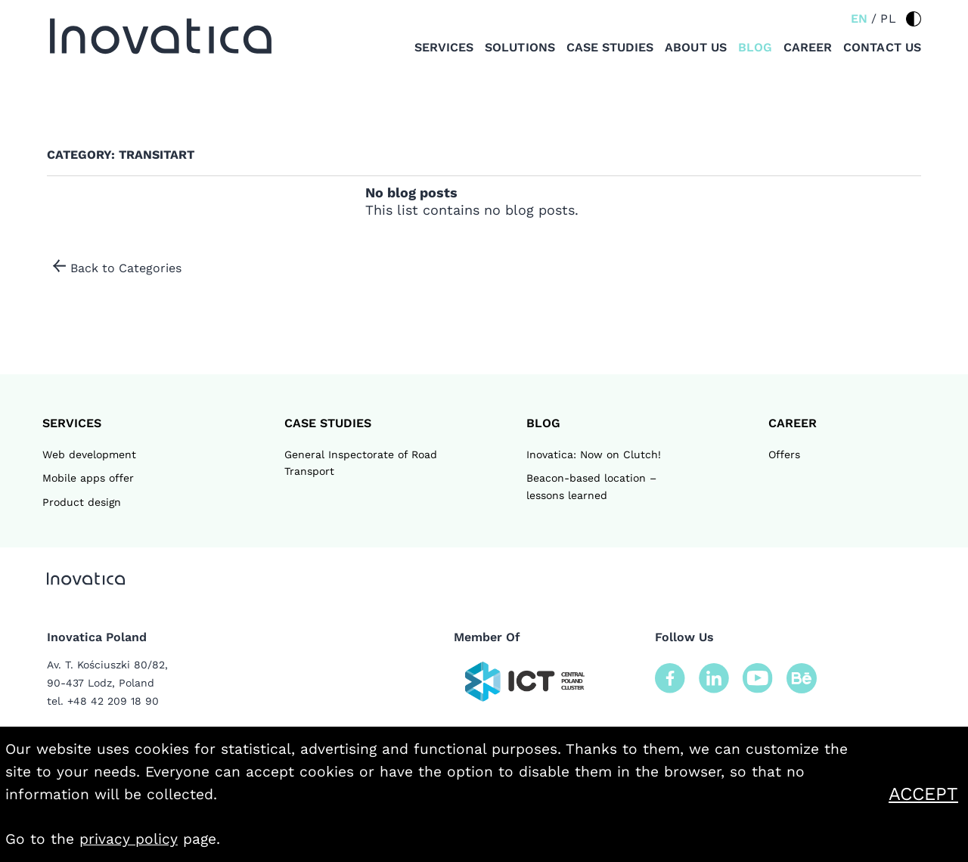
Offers (784, 454)
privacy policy (128, 839)
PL (888, 18)
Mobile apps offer (88, 478)
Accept (926, 794)
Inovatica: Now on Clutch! (593, 454)
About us (695, 47)
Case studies (610, 47)
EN (859, 18)
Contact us (882, 47)
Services (443, 47)
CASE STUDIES (327, 423)
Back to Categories (126, 268)
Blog (755, 47)
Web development (89, 454)
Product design (81, 502)
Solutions (519, 47)
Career (807, 47)
